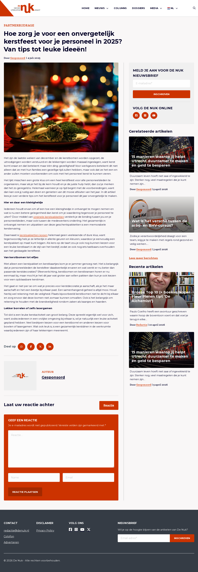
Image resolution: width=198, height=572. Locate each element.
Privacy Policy (45, 530)
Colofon (9, 536)
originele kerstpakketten (48, 216)
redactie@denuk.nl (16, 530)
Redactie (141, 324)
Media (154, 8)
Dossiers (138, 8)
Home (85, 8)
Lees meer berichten (143, 258)
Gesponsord (17, 57)
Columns (120, 8)
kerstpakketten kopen (34, 235)
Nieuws (100, 8)
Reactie (109, 405)
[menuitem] (85, 8)
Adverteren (11, 542)
